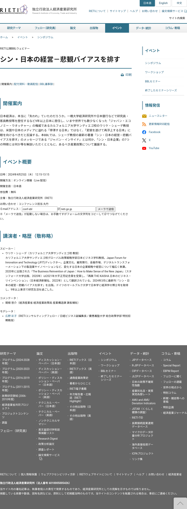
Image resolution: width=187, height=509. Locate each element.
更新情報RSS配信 (159, 124)
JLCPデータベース (143, 376)
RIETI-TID (137, 417)
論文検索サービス (174, 11)
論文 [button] (73, 28)
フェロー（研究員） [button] (45, 28)
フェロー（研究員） (14, 431)
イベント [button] (117, 28)
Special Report (171, 365)
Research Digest (48, 438)
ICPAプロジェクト (143, 453)
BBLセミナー (152, 81)
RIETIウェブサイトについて (95, 474)
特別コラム (170, 392)
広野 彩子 (11, 315)
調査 (4, 422)
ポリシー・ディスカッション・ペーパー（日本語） (50, 381)
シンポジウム (45, 37)
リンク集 (137, 459)
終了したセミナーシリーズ (161, 90)
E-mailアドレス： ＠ (48, 208)
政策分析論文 (46, 444)
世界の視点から (172, 387)
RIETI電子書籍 (78, 388)
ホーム (4, 37)
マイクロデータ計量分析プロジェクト (142, 436)
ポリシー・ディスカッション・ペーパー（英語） (50, 394)
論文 (39, 354)
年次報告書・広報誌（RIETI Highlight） (80, 398)
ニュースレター (158, 116)
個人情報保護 (29, 474)
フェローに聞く (172, 376)
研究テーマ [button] (14, 28)
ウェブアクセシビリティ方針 (58, 474)
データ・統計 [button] (143, 28)
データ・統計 (139, 354)
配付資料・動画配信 (26, 84)
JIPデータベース (142, 359)
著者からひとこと (80, 383)
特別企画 (168, 407)
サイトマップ (118, 11)
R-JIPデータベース (143, 365)
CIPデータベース (142, 371)
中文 (179, 3)
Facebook (154, 132)
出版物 (72, 354)
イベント (22, 37)
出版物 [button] (94, 28)
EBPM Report (171, 371)
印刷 (129, 75)
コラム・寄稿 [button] (172, 28)
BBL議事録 (46, 84)
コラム (167, 359)
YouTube (154, 148)
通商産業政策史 (79, 377)
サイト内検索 (177, 18)
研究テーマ (8, 354)
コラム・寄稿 (170, 354)
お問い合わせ (150, 11)
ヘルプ (134, 11)
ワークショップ (154, 72)
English (163, 3)
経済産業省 (175, 474)
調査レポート (46, 449)
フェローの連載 (172, 381)
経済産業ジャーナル (175, 412)
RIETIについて (97, 11)
